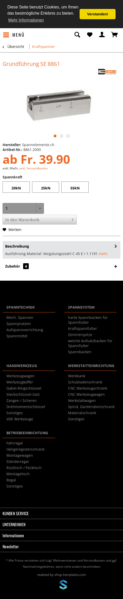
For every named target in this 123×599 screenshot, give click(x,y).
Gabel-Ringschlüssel (23, 388)
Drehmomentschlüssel (25, 406)
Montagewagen (19, 455)
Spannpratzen (18, 323)
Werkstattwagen (82, 400)
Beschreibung (17, 246)
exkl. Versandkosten (33, 168)
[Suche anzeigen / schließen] (77, 35)
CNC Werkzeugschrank (87, 388)
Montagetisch (18, 473)
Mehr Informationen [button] (26, 20)
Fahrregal (14, 443)
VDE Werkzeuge (19, 419)
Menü (14, 34)
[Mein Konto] (102, 35)
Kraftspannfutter (82, 328)
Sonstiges (14, 412)
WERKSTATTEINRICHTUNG (91, 365)
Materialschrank (82, 412)
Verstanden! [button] (97, 14)
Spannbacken (79, 351)
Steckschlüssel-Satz (23, 394)
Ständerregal (17, 461)
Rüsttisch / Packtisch (24, 467)
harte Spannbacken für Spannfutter (88, 320)
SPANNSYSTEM (81, 307)
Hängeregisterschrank (25, 449)
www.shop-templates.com (61, 585)
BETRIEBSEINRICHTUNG (27, 432)
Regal (11, 480)
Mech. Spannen (19, 317)
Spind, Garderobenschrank (91, 406)
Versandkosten (94, 560)
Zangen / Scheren (21, 400)
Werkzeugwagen (20, 375)
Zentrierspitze (80, 334)
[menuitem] (13, 35)
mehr (103, 253)
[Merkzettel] (89, 35)
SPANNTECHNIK (20, 307)
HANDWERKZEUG (21, 365)
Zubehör (17, 266)
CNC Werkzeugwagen (86, 394)
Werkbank (76, 375)
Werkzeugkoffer (19, 382)
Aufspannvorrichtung (24, 329)
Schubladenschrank (85, 382)
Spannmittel (16, 335)
